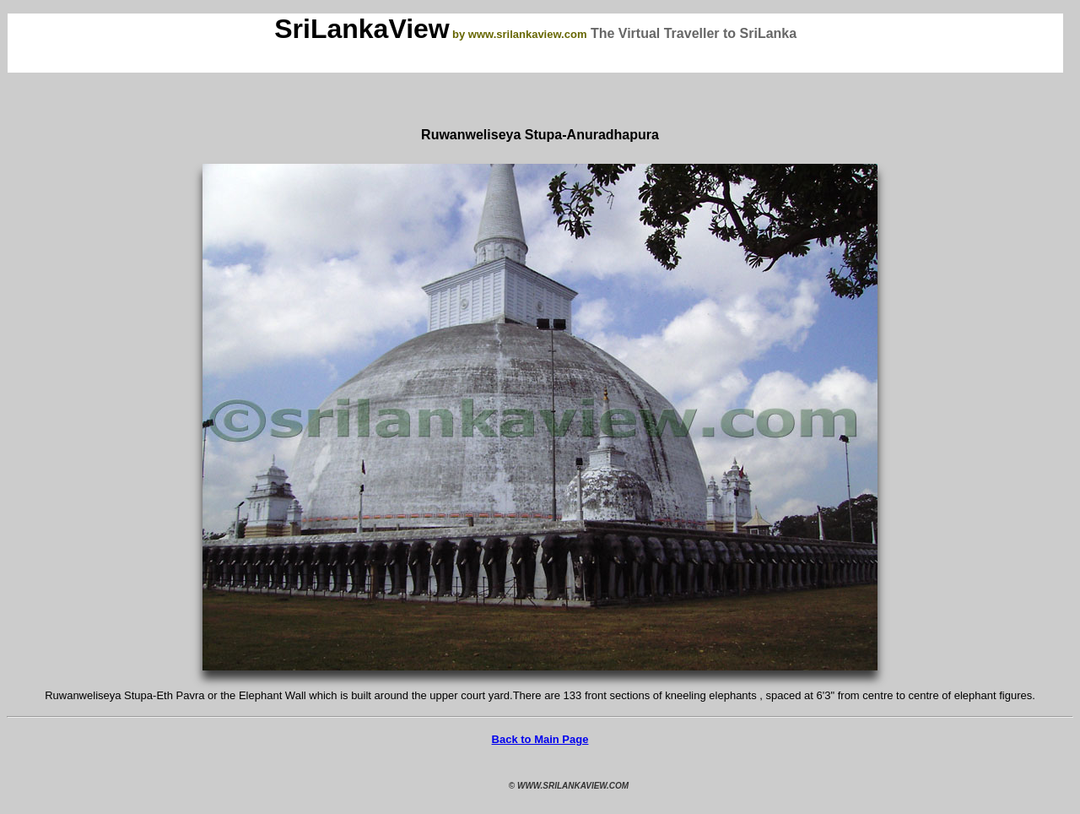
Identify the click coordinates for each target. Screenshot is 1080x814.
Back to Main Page (540, 739)
